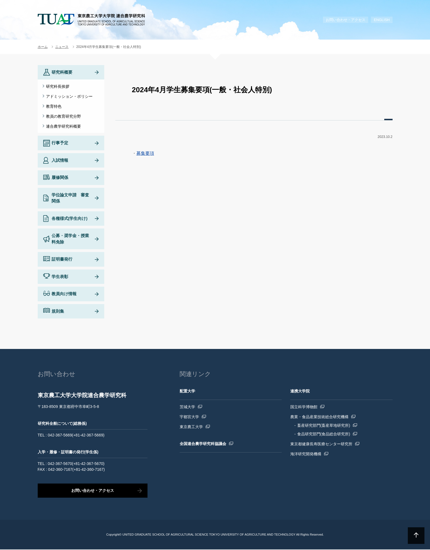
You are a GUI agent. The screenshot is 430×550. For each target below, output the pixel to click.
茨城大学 (187, 407)
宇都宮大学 (189, 417)
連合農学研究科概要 (63, 126)
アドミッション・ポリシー (69, 96)
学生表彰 (60, 277)
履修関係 (60, 178)
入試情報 (60, 160)
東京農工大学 (191, 427)
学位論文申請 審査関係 (70, 198)
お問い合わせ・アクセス (345, 20)
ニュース (61, 47)
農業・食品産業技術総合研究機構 (319, 417)
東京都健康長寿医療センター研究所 (321, 444)
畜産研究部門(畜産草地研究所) (323, 426)
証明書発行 (62, 259)
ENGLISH (382, 20)
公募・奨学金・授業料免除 (70, 239)
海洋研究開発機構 (305, 454)
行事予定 (60, 143)
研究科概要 (62, 72)
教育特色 (54, 106)
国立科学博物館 (303, 407)
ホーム (43, 47)
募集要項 (145, 153)
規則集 (58, 311)
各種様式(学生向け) (70, 219)
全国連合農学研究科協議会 (203, 444)
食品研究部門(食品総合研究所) (323, 434)
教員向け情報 (64, 294)
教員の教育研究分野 (63, 116)
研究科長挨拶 (57, 86)
